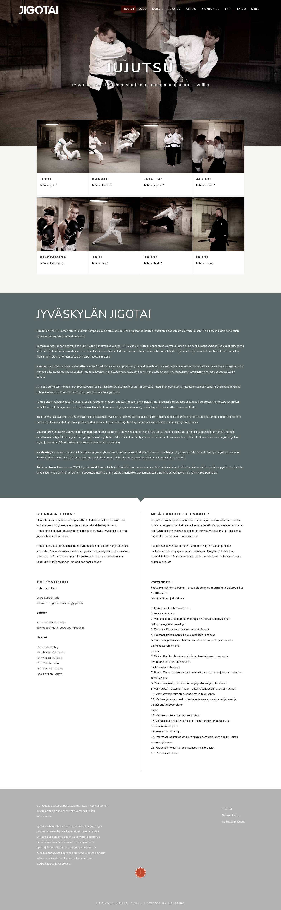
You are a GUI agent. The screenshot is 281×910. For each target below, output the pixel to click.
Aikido (191, 9)
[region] (140, 73)
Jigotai (128, 9)
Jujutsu (175, 9)
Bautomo (176, 903)
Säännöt (227, 809)
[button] (5, 73)
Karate (158, 9)
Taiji (228, 9)
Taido (241, 9)
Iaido (255, 9)
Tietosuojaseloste (233, 822)
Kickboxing (210, 9)
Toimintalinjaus (231, 815)
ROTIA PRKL (128, 903)
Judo (143, 9)
